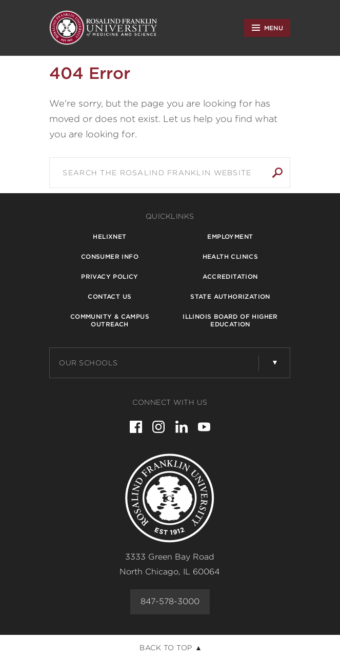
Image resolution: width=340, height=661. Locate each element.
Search (277, 172)
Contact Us (109, 296)
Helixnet (109, 236)
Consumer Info (109, 256)
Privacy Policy (109, 276)
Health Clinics (230, 256)
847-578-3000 (170, 601)
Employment (230, 236)
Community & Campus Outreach (109, 320)
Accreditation (230, 276)
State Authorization (230, 296)
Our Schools (88, 363)
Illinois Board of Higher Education (230, 320)
